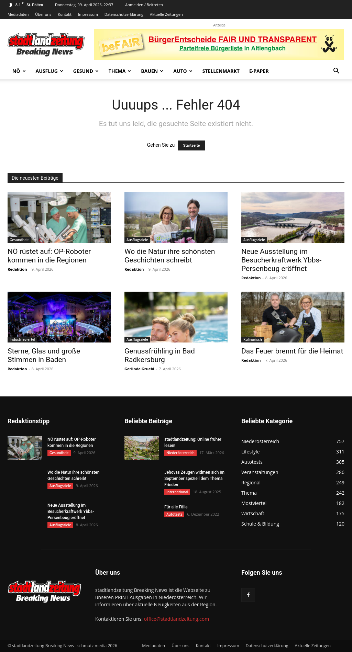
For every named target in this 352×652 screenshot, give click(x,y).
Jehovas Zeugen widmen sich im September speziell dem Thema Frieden (194, 478)
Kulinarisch (252, 339)
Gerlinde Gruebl (139, 368)
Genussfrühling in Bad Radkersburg (159, 355)
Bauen (152, 71)
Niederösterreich (180, 452)
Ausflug (49, 71)
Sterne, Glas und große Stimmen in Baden (44, 355)
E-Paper (259, 71)
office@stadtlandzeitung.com (176, 619)
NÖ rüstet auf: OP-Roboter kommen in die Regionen (49, 255)
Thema (120, 71)
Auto (182, 71)
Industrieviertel (22, 339)
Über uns (43, 14)
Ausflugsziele (137, 239)
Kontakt (65, 14)
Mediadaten (18, 14)
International (177, 492)
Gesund (86, 71)
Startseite (191, 145)
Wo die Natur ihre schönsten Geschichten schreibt (169, 255)
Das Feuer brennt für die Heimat (292, 351)
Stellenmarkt (221, 71)
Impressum (88, 14)
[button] (336, 71)
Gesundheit (19, 239)
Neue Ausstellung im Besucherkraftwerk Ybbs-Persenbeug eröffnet (281, 260)
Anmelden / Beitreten (144, 4)
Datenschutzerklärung (123, 14)
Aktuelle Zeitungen (166, 14)
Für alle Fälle (176, 507)
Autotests (174, 514)
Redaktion (17, 269)
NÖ (19, 71)
